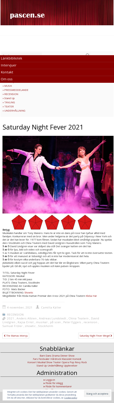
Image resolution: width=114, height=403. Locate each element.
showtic (30, 326)
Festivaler (44, 359)
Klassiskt (67, 359)
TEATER (9, 106)
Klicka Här (91, 295)
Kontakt (7, 72)
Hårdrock (55, 359)
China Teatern (79, 318)
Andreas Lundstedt (52, 318)
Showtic (28, 292)
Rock (84, 362)
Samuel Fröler (12, 326)
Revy (78, 362)
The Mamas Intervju (16, 335)
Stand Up (9, 98)
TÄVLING (9, 102)
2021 (10, 318)
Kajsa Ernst (26, 322)
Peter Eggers (72, 322)
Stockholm (45, 326)
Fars (35, 359)
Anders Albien (27, 318)
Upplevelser (70, 365)
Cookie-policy (70, 397)
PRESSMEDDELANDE (16, 90)
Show (49, 362)
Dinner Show (67, 355)
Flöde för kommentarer (58, 386)
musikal (42, 322)
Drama (56, 355)
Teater (57, 362)
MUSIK (8, 85)
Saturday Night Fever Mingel (96, 335)
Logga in (50, 379)
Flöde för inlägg (54, 383)
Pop (72, 362)
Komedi (76, 359)
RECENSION (11, 94)
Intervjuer (9, 65)
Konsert (32, 362)
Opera (65, 362)
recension (90, 322)
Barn (42, 355)
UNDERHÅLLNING (14, 110)
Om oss (7, 79)
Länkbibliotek (11, 58)
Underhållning (55, 365)
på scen (55, 322)
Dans (48, 355)
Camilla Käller (51, 307)
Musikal (41, 362)
